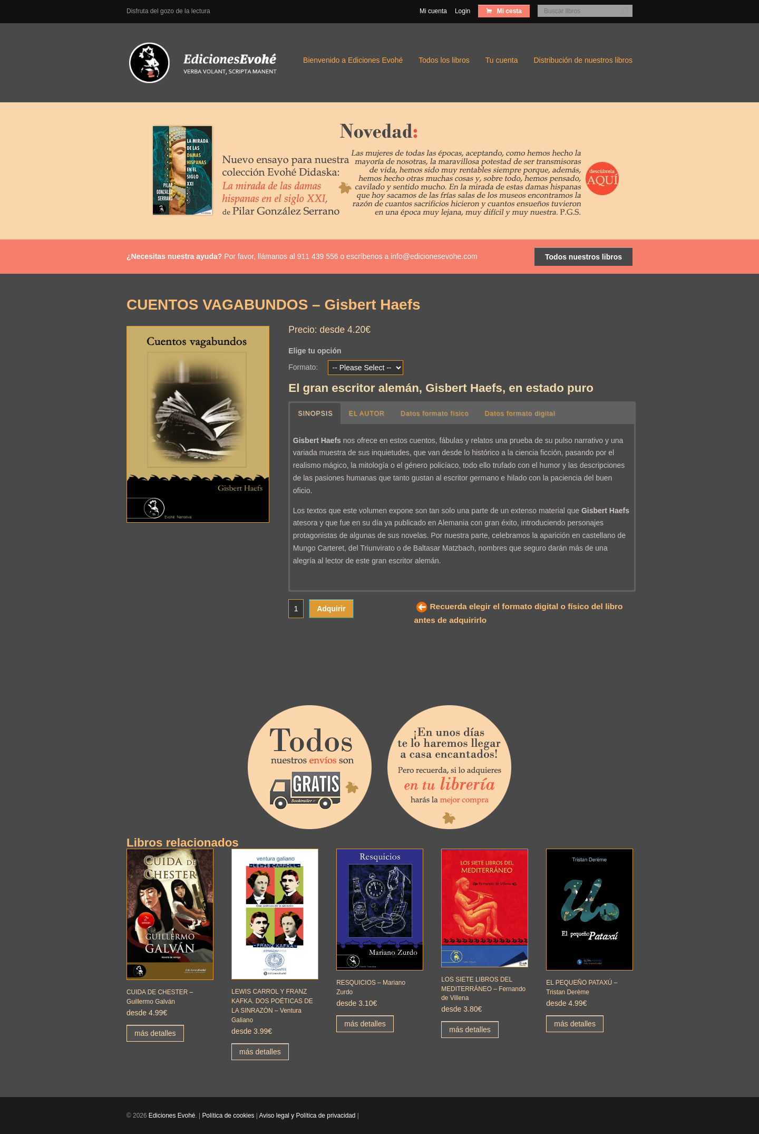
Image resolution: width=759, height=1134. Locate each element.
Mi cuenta (433, 11)
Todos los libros (444, 60)
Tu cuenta (501, 60)
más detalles (155, 1033)
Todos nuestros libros (583, 257)
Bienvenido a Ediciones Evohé (353, 60)
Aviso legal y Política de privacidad (307, 1115)
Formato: (303, 367)
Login (462, 11)
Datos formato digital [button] (523, 413)
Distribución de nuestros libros (582, 60)
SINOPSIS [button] (316, 413)
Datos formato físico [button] (436, 413)
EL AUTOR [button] (367, 413)
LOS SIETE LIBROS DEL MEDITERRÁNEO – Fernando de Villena (483, 989)
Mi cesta (508, 11)
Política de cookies (228, 1115)
